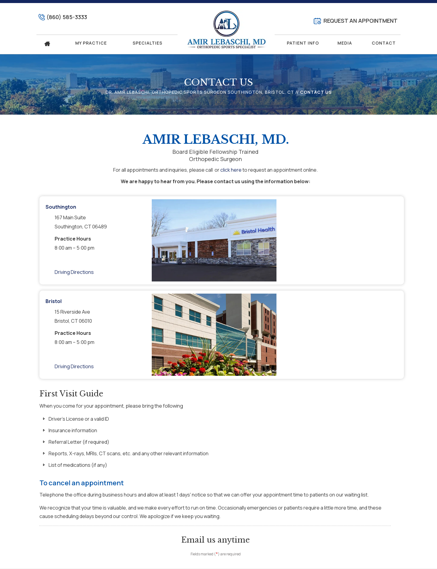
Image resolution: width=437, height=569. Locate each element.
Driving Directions (74, 272)
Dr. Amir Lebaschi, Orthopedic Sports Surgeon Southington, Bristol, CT (200, 92)
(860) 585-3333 (66, 17)
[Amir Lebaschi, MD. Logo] (226, 29)
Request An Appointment (361, 20)
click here (231, 170)
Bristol (54, 301)
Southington (61, 207)
